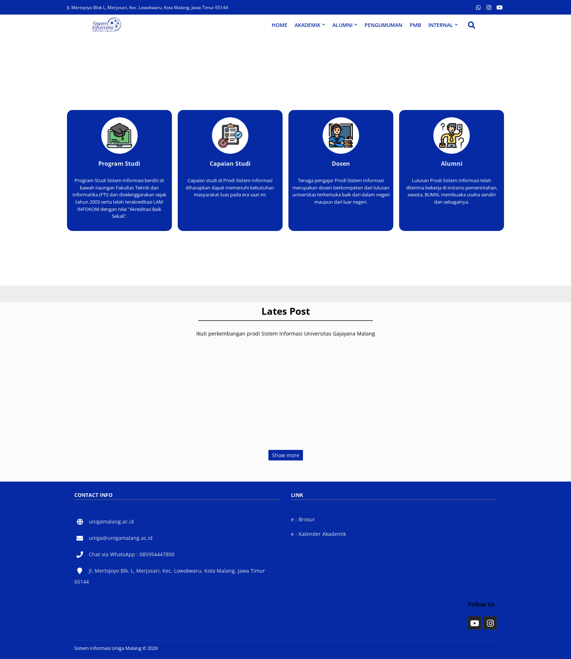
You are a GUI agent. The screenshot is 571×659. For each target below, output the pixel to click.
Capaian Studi (230, 163)
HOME (279, 24)
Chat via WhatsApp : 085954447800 (131, 554)
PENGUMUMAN (383, 24)
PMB (415, 24)
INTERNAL (440, 24)
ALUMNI (342, 24)
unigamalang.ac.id (111, 521)
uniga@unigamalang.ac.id (121, 537)
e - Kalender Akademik (318, 533)
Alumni (451, 163)
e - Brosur (303, 519)
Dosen (341, 163)
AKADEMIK (307, 24)
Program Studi (119, 163)
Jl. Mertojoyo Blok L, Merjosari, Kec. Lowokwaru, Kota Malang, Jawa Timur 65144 (147, 7)
